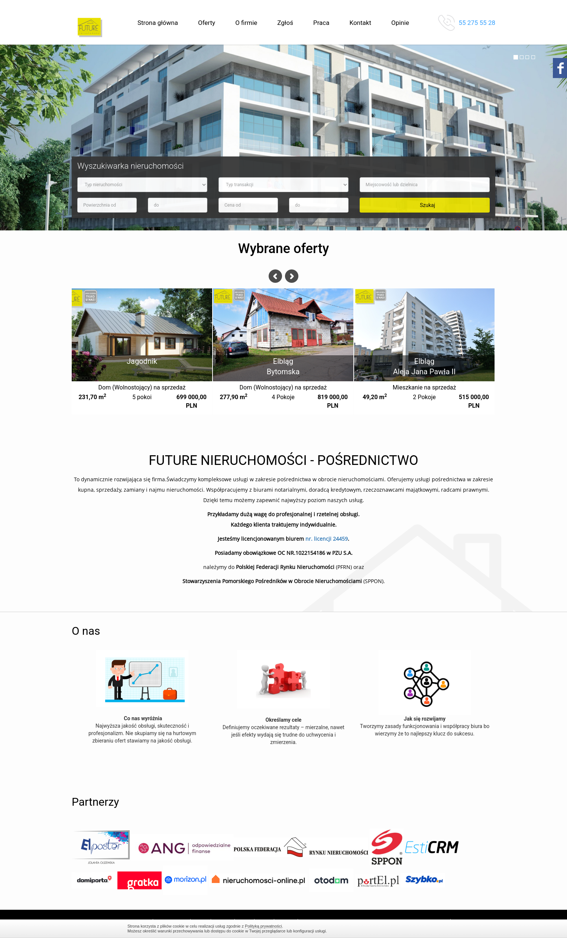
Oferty (206, 22)
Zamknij (436, 928)
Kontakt (360, 22)
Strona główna (157, 22)
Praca (321, 22)
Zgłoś (285, 22)
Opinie (400, 22)
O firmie (246, 22)
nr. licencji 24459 (326, 538)
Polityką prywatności (263, 926)
